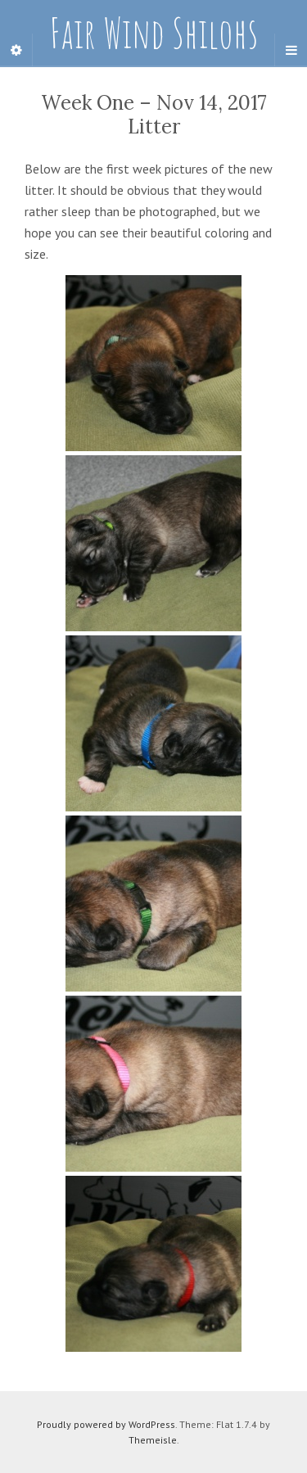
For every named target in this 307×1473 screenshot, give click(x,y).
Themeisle (153, 1440)
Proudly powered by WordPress (106, 1424)
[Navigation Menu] (290, 50)
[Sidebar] (16, 50)
